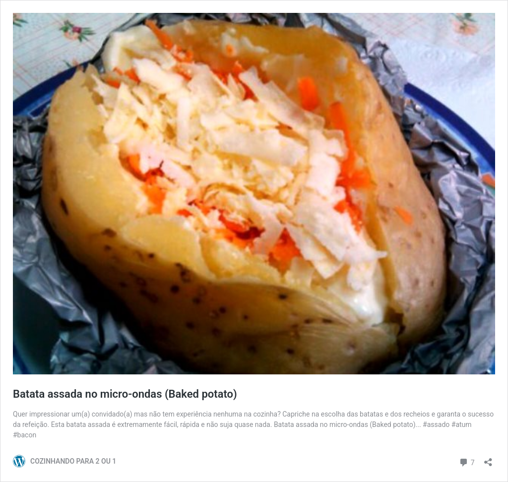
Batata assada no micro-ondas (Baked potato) (125, 394)
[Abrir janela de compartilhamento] (488, 459)
